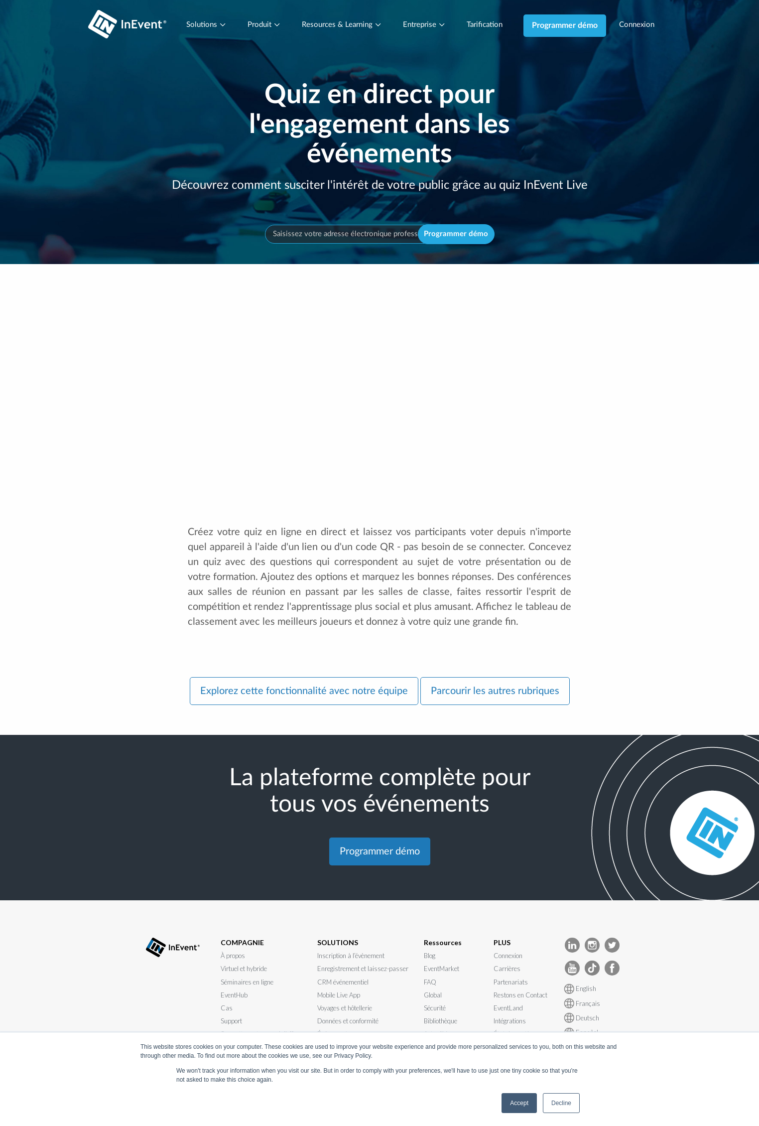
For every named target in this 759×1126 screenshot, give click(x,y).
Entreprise (425, 25)
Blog (429, 958)
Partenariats (511, 983)
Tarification (488, 25)
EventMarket (441, 971)
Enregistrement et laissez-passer (362, 971)
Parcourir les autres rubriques (495, 693)
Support (231, 1023)
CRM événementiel (343, 983)
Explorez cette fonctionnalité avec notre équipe (304, 693)
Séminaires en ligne (247, 983)
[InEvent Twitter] (612, 946)
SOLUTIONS (337, 944)
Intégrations (510, 1023)
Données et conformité (348, 1023)
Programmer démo (570, 25)
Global (433, 997)
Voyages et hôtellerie (344, 1010)
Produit (259, 25)
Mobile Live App (338, 997)
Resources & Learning (340, 25)
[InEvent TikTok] (592, 969)
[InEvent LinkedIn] (572, 946)
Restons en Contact (520, 997)
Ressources (443, 944)
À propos (233, 958)
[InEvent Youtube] (572, 969)
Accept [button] (519, 1103)
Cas (227, 1010)
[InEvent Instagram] (592, 946)
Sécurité (435, 1010)
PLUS (502, 944)
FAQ (430, 983)
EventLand (508, 1010)
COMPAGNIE (242, 944)
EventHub (234, 997)
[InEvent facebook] (612, 969)
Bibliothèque (440, 1023)
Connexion (643, 25)
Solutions (199, 25)
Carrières (507, 971)
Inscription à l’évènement (350, 958)
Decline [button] (561, 1103)
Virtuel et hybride (244, 971)
